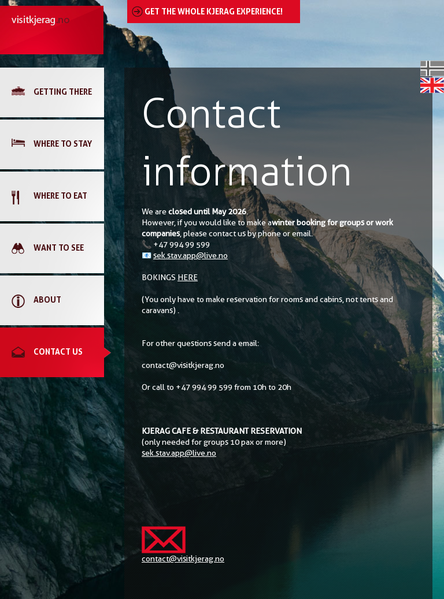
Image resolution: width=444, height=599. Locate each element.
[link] (58, 92)
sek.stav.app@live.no (190, 255)
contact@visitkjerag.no (183, 558)
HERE (187, 277)
